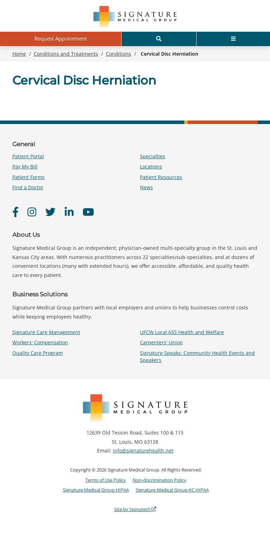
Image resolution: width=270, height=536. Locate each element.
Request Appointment (60, 38)
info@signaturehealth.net (143, 450)
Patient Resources (161, 177)
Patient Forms (28, 177)
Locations (151, 166)
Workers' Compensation (40, 342)
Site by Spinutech (135, 509)
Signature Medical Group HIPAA (96, 490)
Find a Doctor (28, 187)
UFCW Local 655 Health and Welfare (182, 332)
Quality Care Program (37, 353)
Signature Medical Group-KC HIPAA (172, 490)
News (146, 187)
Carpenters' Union (161, 342)
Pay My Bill (25, 166)
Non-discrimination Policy (159, 480)
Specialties (152, 156)
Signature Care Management (46, 332)
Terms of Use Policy (105, 480)
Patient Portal (28, 156)
